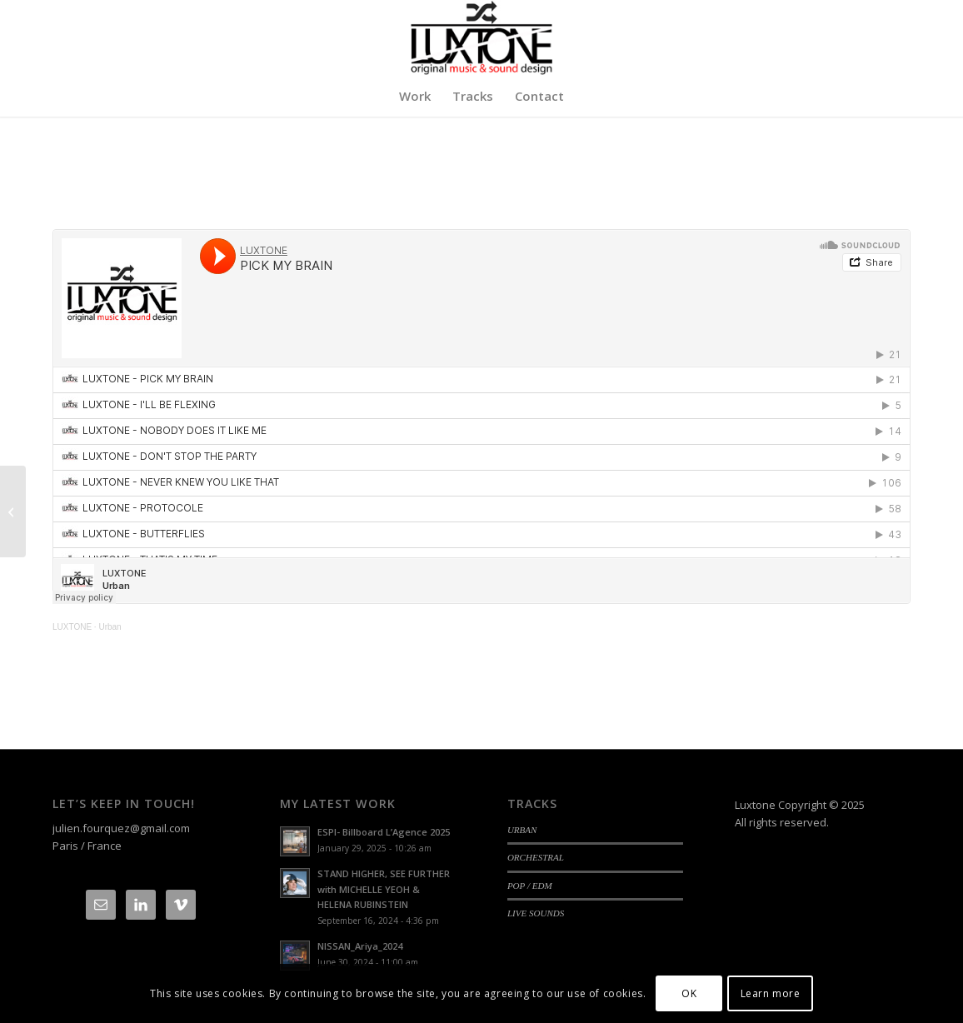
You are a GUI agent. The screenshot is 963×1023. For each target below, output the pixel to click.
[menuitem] (415, 96)
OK (688, 993)
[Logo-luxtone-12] (481, 37)
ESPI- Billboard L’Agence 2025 (383, 832)
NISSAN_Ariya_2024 (359, 946)
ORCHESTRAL (535, 857)
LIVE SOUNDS (535, 913)
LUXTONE (72, 626)
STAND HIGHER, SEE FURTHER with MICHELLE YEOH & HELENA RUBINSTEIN (383, 889)
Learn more (771, 993)
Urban (109, 626)
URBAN (522, 830)
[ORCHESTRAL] (13, 511)
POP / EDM (529, 886)
